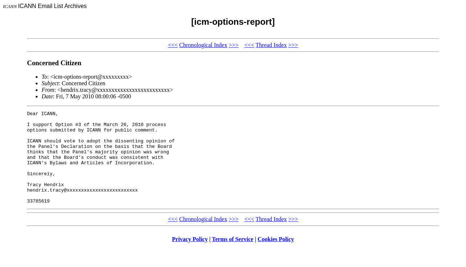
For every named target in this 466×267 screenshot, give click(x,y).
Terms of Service (232, 258)
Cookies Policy (276, 258)
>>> (233, 45)
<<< (173, 45)
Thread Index (271, 45)
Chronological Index (203, 45)
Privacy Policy (190, 258)
